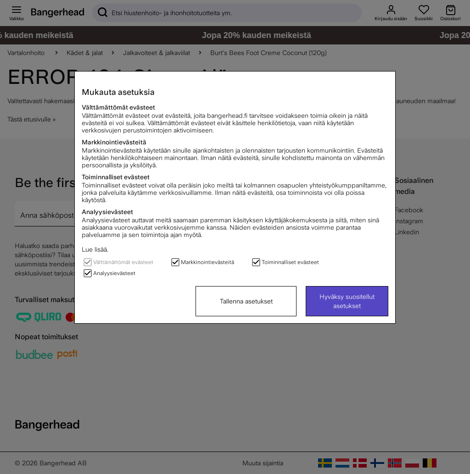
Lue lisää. (95, 249)
